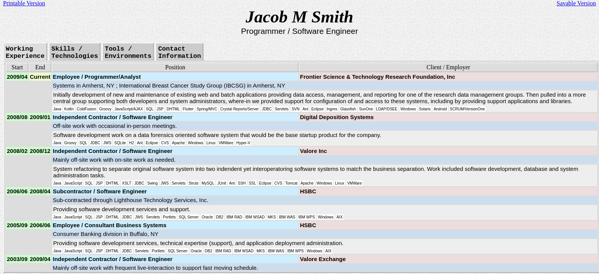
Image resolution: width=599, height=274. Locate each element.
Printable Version (24, 3)
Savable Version (576, 3)
